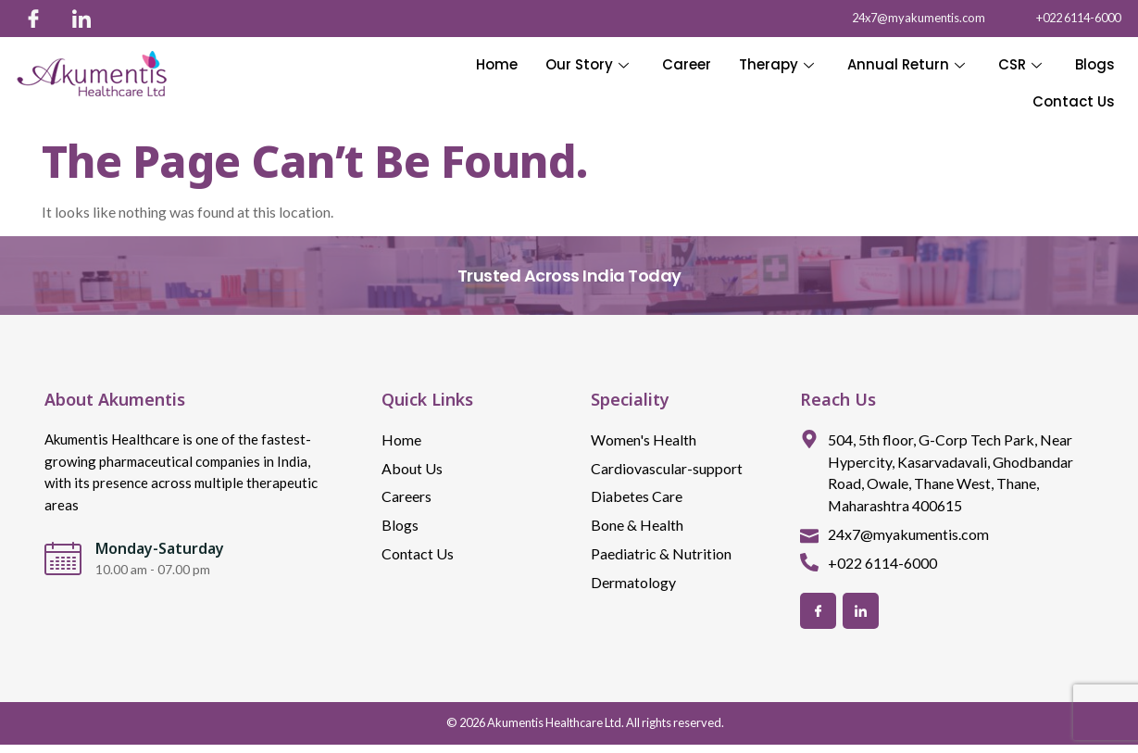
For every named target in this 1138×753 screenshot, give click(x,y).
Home (497, 64)
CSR (1020, 64)
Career (686, 64)
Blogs (1095, 64)
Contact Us (1073, 101)
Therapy (776, 64)
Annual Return (906, 64)
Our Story (587, 64)
